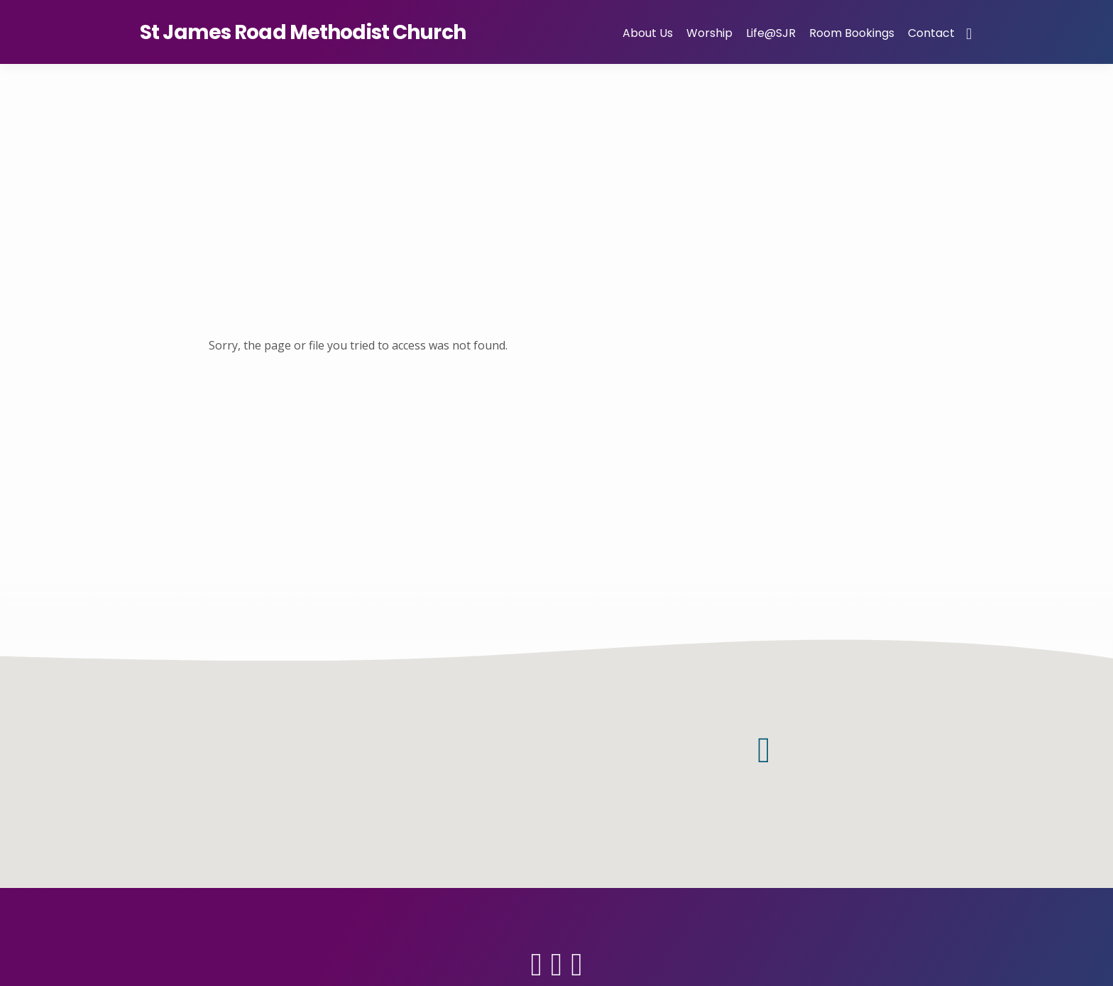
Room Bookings (851, 33)
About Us (648, 33)
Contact (931, 33)
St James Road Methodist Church (303, 32)
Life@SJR (771, 33)
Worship (709, 33)
